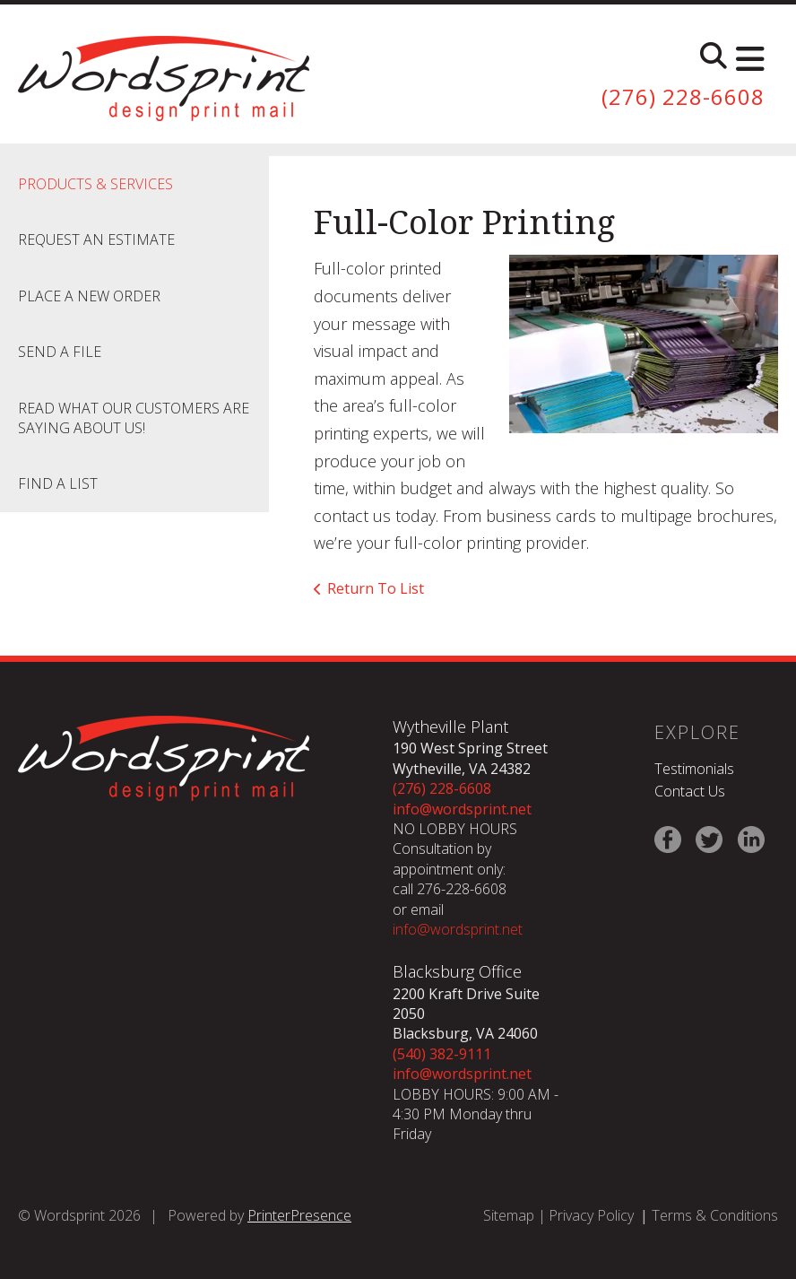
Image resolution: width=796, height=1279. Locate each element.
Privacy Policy (591, 1215)
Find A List (58, 483)
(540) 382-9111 (442, 1054)
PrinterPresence (299, 1215)
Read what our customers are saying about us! (133, 418)
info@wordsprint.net (462, 809)
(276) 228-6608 (683, 96)
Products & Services (95, 184)
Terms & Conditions (715, 1215)
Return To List (375, 588)
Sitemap (508, 1215)
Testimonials (694, 769)
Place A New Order (89, 296)
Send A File (59, 351)
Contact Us (689, 791)
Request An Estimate (96, 239)
